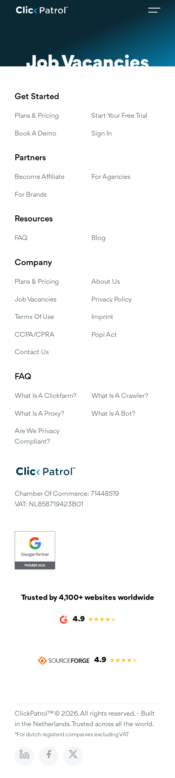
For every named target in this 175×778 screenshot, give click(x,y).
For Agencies (110, 177)
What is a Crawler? (119, 396)
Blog (98, 238)
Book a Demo (35, 133)
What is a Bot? (113, 413)
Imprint (102, 317)
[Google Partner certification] (87, 550)
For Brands (31, 194)
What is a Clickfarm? (45, 396)
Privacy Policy (111, 299)
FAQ (21, 238)
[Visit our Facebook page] (48, 756)
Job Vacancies (35, 299)
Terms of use (34, 317)
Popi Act (104, 335)
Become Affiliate (40, 177)
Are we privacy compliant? (37, 436)
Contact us (32, 352)
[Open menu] (154, 10)
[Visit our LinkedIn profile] (24, 756)
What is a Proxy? (39, 413)
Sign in (101, 133)
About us (105, 281)
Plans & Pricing (37, 116)
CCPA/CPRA (34, 335)
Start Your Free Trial (119, 116)
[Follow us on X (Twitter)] (73, 756)
